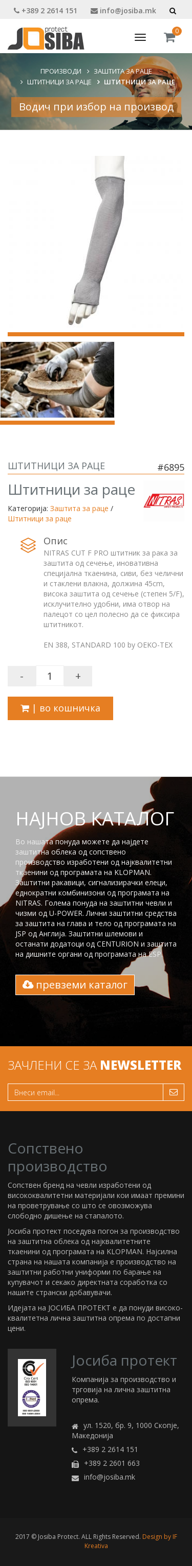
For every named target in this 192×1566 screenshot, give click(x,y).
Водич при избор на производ (96, 106)
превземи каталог (75, 985)
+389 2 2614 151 (45, 10)
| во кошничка (60, 708)
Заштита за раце (123, 71)
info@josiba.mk (123, 10)
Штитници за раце (59, 81)
